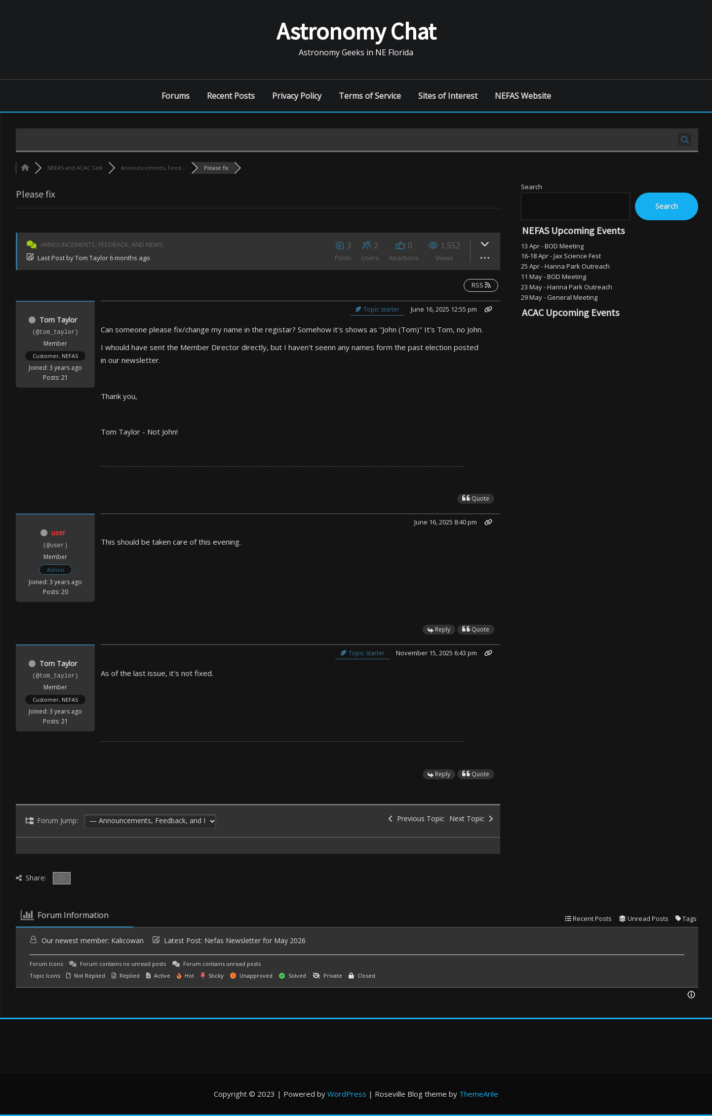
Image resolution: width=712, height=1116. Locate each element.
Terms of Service (370, 95)
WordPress (346, 1094)
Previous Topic (416, 818)
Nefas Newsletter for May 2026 (255, 940)
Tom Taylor (91, 257)
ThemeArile (478, 1094)
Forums (175, 95)
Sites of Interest (447, 95)
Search (531, 186)
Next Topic (471, 818)
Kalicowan (127, 940)
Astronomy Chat (356, 31)
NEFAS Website (523, 95)
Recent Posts (231, 95)
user (58, 532)
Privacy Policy (296, 95)
